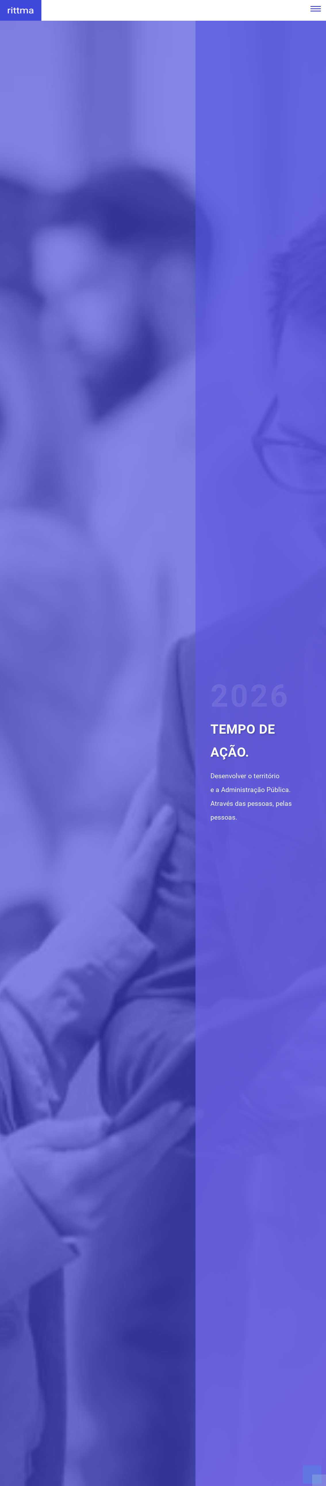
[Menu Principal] (314, 8)
